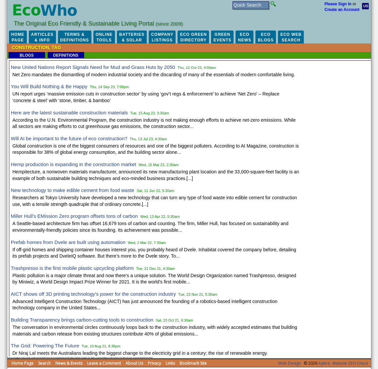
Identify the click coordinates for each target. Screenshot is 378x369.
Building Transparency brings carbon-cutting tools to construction (82, 320)
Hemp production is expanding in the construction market (73, 164)
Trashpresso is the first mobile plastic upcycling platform (72, 268)
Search (44, 363)
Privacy (154, 363)
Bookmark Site (193, 363)
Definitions (65, 55)
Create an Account (342, 9)
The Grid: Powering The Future (45, 345)
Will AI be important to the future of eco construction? (69, 138)
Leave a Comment (104, 363)
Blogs (27, 55)
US (365, 6)
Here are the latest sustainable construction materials (69, 112)
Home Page (22, 363)
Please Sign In (338, 4)
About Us (134, 363)
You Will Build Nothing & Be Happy (49, 86)
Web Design (289, 363)
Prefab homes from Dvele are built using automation (68, 242)
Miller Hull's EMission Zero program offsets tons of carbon (74, 216)
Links (170, 363)
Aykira (324, 363)
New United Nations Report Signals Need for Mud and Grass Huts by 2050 (93, 67)
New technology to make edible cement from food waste (73, 190)
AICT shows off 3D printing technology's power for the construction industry (93, 294)
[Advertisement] (338, 162)
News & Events (68, 363)
